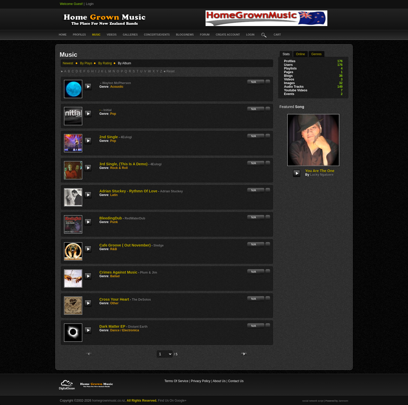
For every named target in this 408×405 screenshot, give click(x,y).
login (250, 34)
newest (68, 63)
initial (107, 110)
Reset (171, 71)
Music (96, 34)
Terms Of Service (176, 381)
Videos (112, 34)
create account (228, 34)
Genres (316, 54)
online (300, 54)
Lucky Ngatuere (322, 174)
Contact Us (236, 381)
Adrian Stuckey (171, 191)
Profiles (79, 34)
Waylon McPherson (116, 83)
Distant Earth (138, 326)
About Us (219, 381)
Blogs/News (185, 34)
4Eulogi (126, 137)
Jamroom (343, 401)
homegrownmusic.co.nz (108, 400)
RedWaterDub (135, 218)
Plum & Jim (148, 272)
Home (63, 34)
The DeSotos (141, 299)
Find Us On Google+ (172, 400)
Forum (205, 34)
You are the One (319, 171)
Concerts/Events (157, 34)
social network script (312, 401)
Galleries (130, 34)
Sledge (159, 245)
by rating (105, 63)
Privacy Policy (201, 381)
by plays (86, 63)
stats (286, 54)
